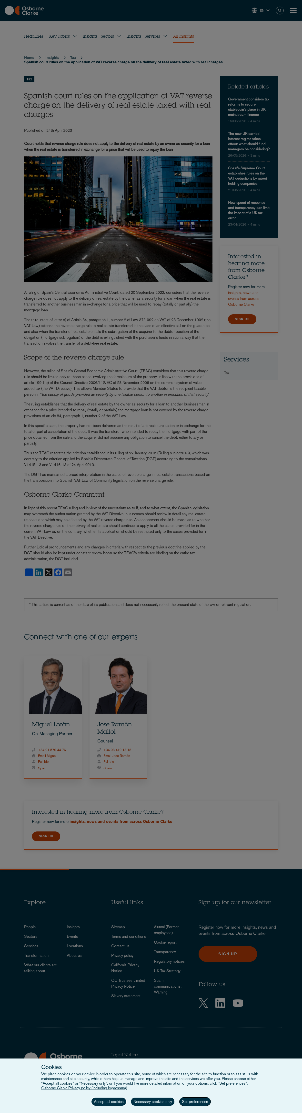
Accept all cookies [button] (109, 1101)
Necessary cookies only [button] (152, 1101)
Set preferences (195, 1101)
